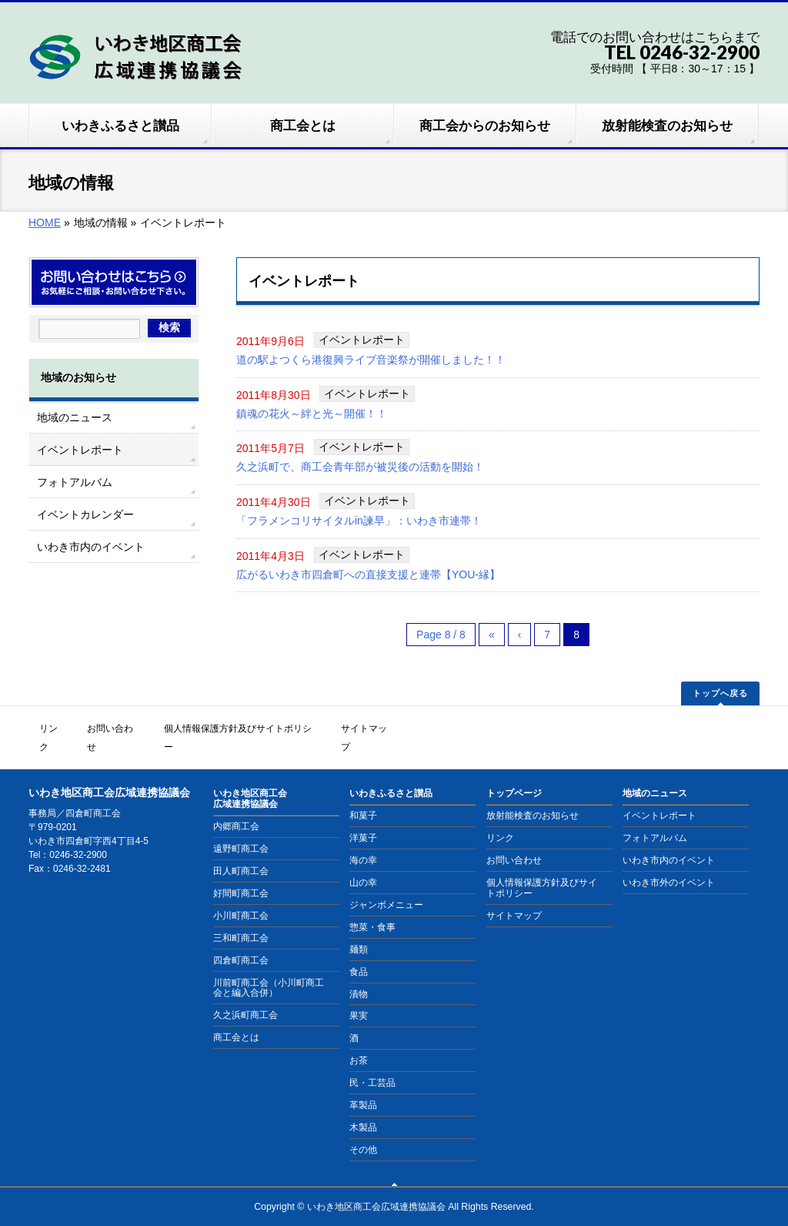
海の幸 (363, 841)
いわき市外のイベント (669, 863)
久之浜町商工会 (245, 995)
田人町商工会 (241, 851)
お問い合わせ (120, 728)
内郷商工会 (236, 807)
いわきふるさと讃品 (390, 774)
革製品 (363, 1085)
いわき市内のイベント (91, 547)
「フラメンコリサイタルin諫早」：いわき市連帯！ (359, 521)
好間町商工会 (241, 874)
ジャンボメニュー (386, 885)
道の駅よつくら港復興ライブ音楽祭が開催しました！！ (371, 359)
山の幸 (363, 863)
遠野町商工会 (241, 829)
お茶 (358, 1041)
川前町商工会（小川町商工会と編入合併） (268, 968)
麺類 (358, 929)
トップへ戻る (720, 695)
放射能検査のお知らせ (532, 796)
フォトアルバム (74, 482)
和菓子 (363, 796)
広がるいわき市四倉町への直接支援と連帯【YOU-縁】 (368, 575)
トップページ (514, 774)
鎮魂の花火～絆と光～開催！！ (311, 413)
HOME (44, 222)
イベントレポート (362, 339)
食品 (358, 951)
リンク (54, 728)
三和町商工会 (241, 918)
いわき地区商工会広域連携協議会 (250, 779)
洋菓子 (363, 818)
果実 (358, 996)
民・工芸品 (372, 1063)
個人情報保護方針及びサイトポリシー (250, 728)
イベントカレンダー (85, 514)
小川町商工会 (241, 895)
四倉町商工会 (241, 940)
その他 (363, 1129)
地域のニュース (74, 417)
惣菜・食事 (372, 907)
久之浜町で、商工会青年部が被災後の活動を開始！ (360, 467)
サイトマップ (380, 728)
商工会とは (236, 1018)
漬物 (358, 974)
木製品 (363, 1108)
